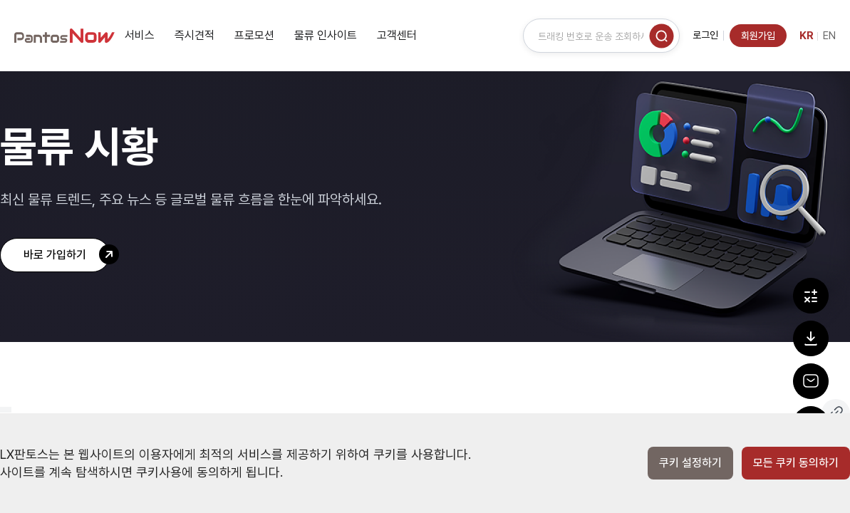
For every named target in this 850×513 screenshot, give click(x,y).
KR (806, 35)
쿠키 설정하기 (690, 463)
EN (829, 35)
